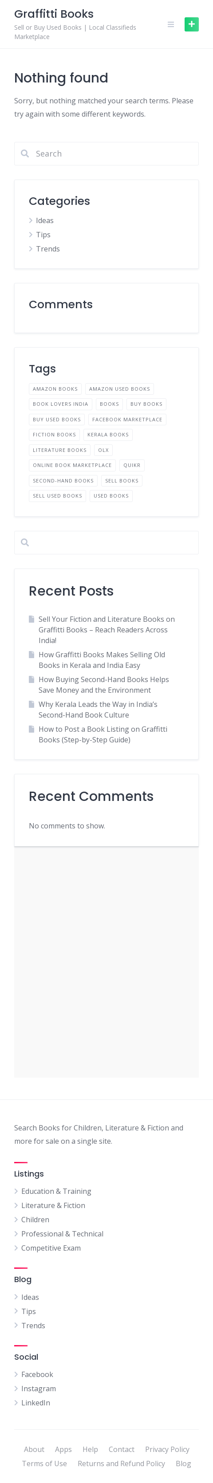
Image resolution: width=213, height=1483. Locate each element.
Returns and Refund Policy (121, 1463)
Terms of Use (44, 1463)
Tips (43, 234)
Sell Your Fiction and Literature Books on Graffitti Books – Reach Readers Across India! (107, 629)
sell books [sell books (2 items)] (121, 480)
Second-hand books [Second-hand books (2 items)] (63, 480)
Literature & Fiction (53, 1205)
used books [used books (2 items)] (111, 495)
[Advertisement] (106, 962)
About (34, 1449)
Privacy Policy (167, 1449)
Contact (121, 1449)
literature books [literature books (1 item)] (60, 450)
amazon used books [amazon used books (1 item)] (119, 388)
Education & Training (56, 1191)
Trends (48, 249)
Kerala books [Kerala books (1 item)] (108, 434)
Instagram (38, 1388)
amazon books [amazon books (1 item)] (55, 388)
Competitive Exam (51, 1248)
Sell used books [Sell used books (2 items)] (57, 495)
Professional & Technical (62, 1234)
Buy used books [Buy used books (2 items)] (57, 419)
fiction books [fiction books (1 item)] (54, 434)
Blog (183, 1463)
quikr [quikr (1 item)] (132, 465)
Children (35, 1219)
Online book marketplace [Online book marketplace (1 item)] (72, 465)
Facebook (37, 1374)
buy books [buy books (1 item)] (146, 403)
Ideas (45, 220)
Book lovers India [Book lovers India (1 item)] (60, 403)
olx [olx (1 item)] (103, 450)
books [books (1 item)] (109, 403)
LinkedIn (35, 1403)
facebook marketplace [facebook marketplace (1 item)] (127, 419)
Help (90, 1449)
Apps (63, 1449)
